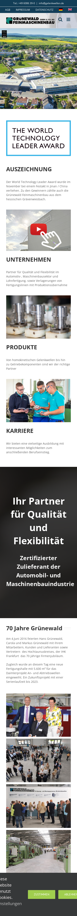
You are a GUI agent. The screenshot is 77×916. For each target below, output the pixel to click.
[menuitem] (60, 10)
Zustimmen (41, 894)
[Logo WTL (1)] (38, 122)
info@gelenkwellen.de (51, 3)
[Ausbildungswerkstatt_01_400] (38, 380)
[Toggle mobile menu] (69, 19)
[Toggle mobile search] (60, 19)
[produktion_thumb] (38, 297)
